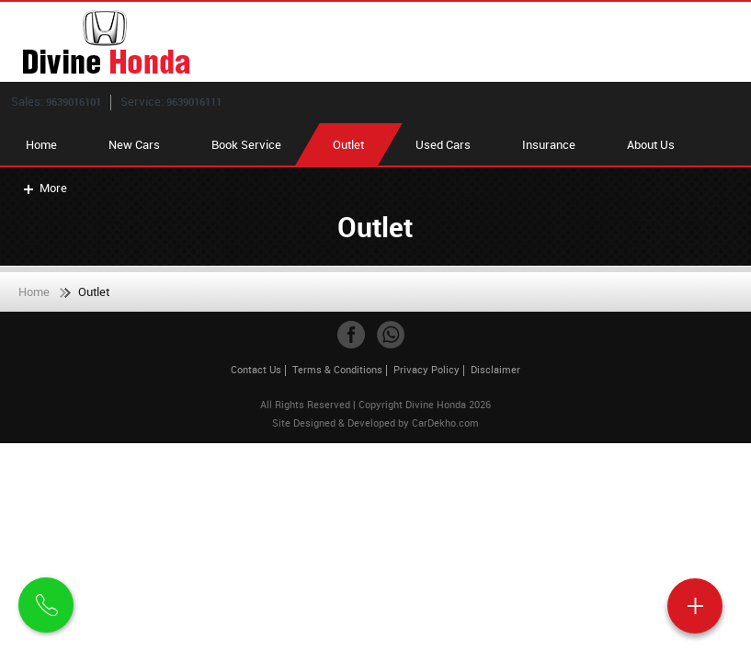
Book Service (246, 144)
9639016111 (194, 101)
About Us (651, 144)
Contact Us (256, 369)
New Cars (134, 144)
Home (41, 144)
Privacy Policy (426, 369)
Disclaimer (495, 369)
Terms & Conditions (337, 369)
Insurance (548, 144)
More (43, 187)
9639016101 (73, 101)
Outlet (348, 144)
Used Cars (443, 144)
